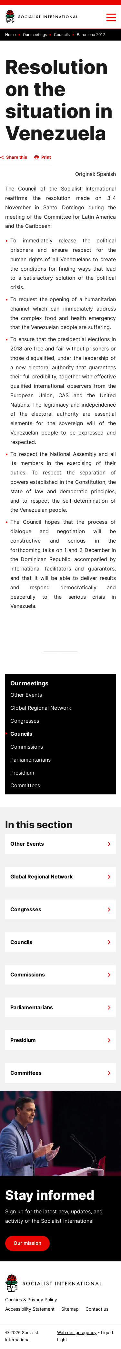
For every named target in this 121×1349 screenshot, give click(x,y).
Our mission (27, 1243)
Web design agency (76, 1332)
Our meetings (29, 683)
